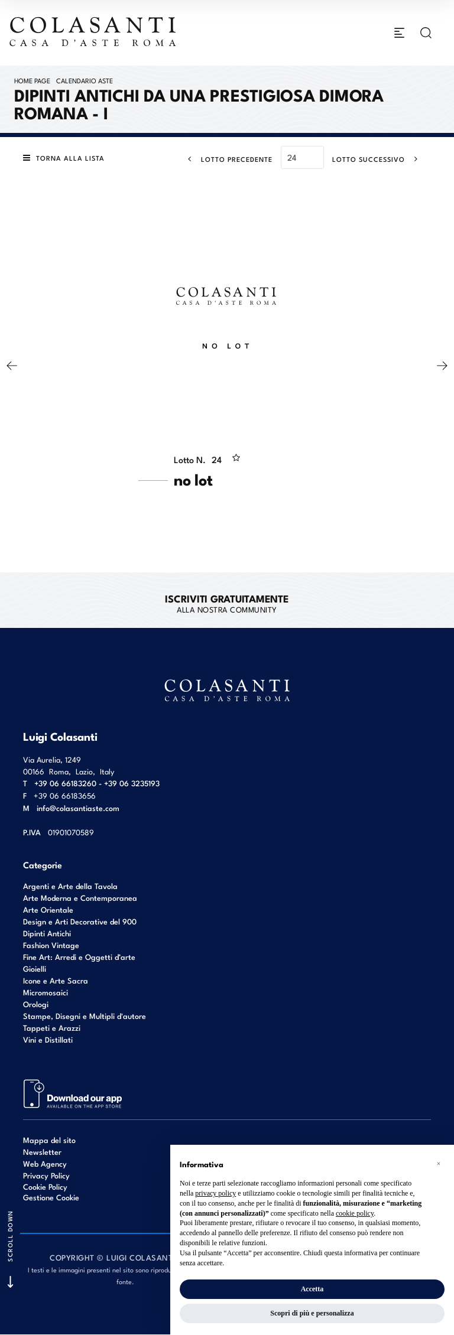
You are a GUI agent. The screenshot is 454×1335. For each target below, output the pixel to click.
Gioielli (34, 968)
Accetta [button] (312, 1289)
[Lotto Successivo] (378, 159)
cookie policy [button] (355, 1213)
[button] (438, 1163)
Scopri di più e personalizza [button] (312, 1313)
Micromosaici (45, 992)
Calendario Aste (84, 80)
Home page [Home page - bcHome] (32, 80)
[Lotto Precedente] (226, 159)
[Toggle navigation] (399, 33)
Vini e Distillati (48, 1039)
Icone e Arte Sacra (55, 980)
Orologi (35, 1004)
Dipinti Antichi (47, 933)
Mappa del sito (49, 1139)
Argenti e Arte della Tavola (70, 885)
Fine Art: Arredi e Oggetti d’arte (79, 956)
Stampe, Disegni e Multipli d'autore (84, 1015)
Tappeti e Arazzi (51, 1027)
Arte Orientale (48, 909)
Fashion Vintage (51, 944)
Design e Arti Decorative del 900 (80, 921)
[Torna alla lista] (67, 158)
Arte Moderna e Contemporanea (80, 897)
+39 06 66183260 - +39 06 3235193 (97, 783)
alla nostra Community (226, 603)
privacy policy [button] (215, 1193)
